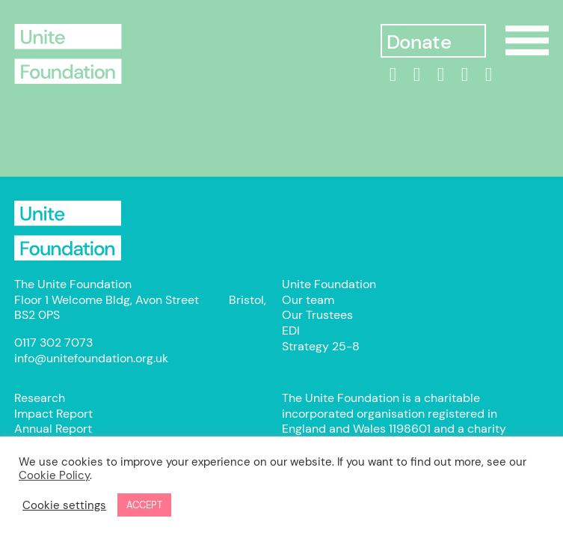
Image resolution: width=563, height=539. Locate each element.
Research (39, 398)
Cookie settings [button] (64, 505)
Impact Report (53, 413)
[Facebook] (416, 75)
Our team (308, 300)
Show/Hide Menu (527, 40)
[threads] (464, 75)
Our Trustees (317, 315)
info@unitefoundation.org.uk (91, 358)
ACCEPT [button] (144, 505)
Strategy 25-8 (321, 346)
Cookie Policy (54, 475)
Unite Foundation (68, 231)
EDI (291, 330)
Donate (419, 42)
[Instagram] (440, 75)
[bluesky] (488, 75)
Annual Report (53, 428)
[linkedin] (392, 75)
